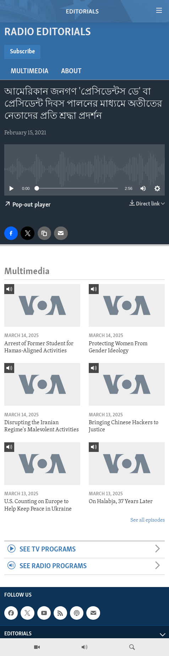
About (71, 71)
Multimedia (29, 71)
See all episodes (147, 520)
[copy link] (44, 233)
